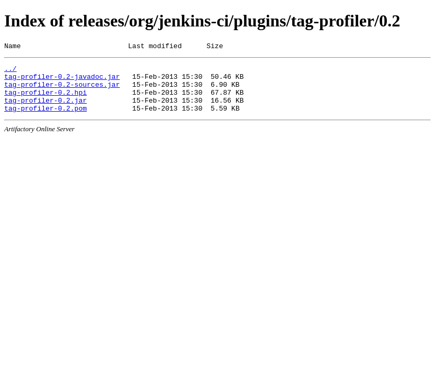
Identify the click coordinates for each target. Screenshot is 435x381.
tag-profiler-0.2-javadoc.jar (62, 81)
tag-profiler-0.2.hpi (45, 100)
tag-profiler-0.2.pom (45, 119)
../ (10, 71)
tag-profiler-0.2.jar (45, 109)
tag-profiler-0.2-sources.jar (62, 90)
